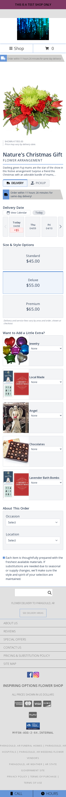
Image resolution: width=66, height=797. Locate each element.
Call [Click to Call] (16, 793)
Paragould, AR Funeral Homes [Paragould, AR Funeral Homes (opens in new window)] (21, 745)
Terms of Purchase (43, 776)
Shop (16, 48)
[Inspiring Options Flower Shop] (33, 39)
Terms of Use (33, 782)
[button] (33, 726)
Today (39, 212)
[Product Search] (34, 593)
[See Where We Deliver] (33, 613)
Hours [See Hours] (49, 793)
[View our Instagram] (36, 676)
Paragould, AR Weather (25, 764)
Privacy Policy (17, 776)
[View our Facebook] (30, 676)
